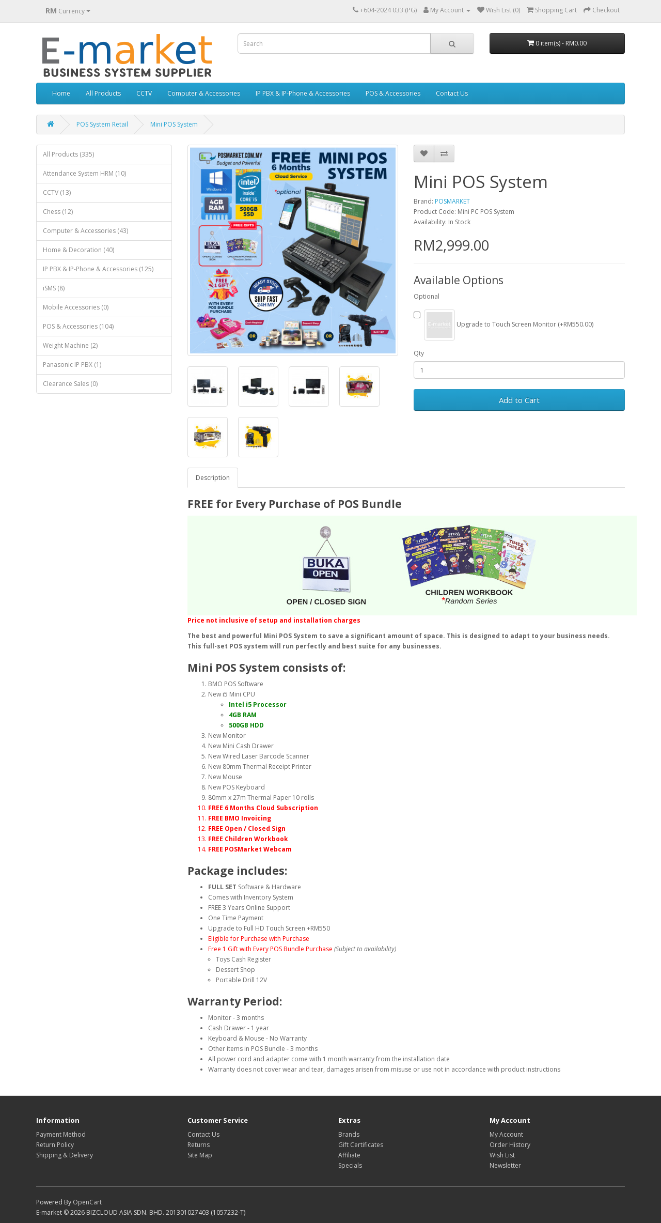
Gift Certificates (360, 1144)
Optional (426, 296)
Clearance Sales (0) (70, 383)
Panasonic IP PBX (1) (72, 364)
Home (61, 93)
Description (213, 477)
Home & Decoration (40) (78, 249)
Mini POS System (174, 124)
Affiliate (349, 1155)
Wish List (502, 1155)
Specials (350, 1165)
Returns (198, 1144)
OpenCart (87, 1202)
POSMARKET (452, 201)
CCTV (144, 93)
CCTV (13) (57, 192)
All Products (103, 93)
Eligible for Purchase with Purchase (258, 938)
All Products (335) (68, 154)
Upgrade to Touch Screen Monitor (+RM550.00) (503, 324)
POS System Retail (102, 124)
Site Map (199, 1155)
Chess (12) (58, 211)
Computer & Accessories (203, 93)
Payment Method (61, 1134)
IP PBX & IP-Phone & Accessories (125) (98, 269)
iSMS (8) (54, 288)
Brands (348, 1134)
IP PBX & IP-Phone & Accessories (303, 93)
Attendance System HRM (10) (84, 173)
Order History (510, 1144)
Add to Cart (519, 400)
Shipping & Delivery (64, 1155)
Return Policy (55, 1144)
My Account (506, 1134)
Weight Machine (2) (70, 345)
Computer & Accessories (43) (85, 230)
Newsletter (505, 1165)
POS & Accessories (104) (78, 326)
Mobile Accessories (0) (75, 307)
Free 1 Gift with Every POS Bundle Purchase (270, 949)
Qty (419, 353)
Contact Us (452, 93)
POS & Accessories (393, 93)
